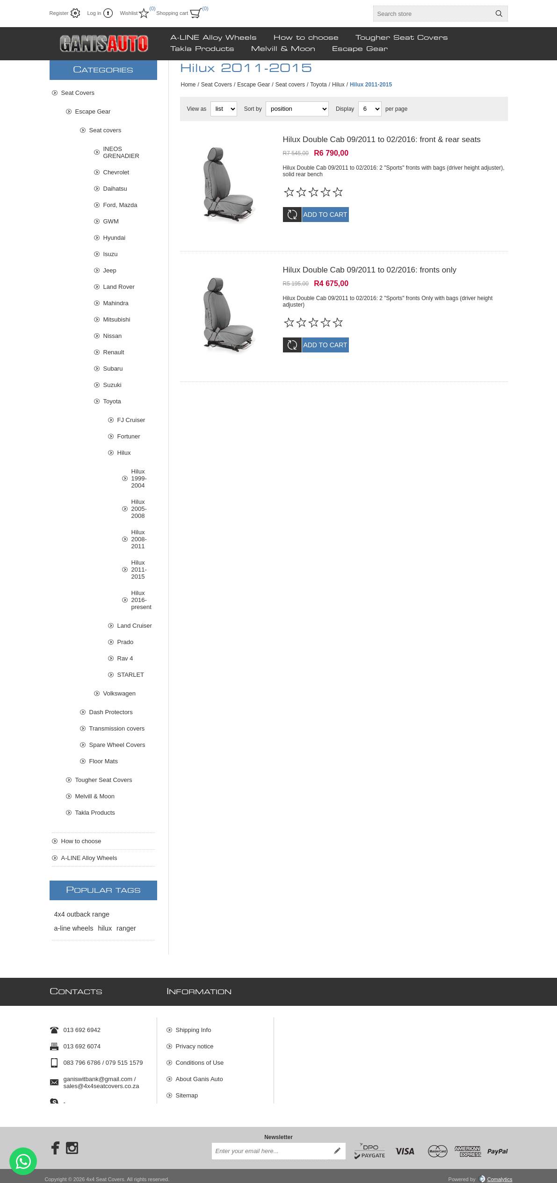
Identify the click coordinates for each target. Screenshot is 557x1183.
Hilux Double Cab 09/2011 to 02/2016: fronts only (369, 263)
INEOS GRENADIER (121, 152)
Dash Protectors (111, 712)
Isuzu (110, 254)
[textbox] (432, 13)
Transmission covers (117, 728)
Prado (125, 641)
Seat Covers (216, 84)
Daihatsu (115, 188)
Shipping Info (193, 1025)
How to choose (81, 841)
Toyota (318, 84)
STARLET (131, 674)
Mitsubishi (116, 319)
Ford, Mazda (120, 204)
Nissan (112, 335)
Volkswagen (119, 693)
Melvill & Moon (95, 796)
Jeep (109, 270)
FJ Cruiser (131, 419)
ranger (126, 928)
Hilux (338, 84)
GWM (111, 221)
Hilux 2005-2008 (139, 508)
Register (59, 13)
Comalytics (495, 1173)
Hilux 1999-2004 (139, 478)
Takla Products (95, 812)
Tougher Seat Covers (103, 779)
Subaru (113, 368)
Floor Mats (103, 761)
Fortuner (128, 436)
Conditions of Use (200, 1058)
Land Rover (119, 286)
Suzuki (112, 384)
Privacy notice (195, 1042)
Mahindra (116, 303)
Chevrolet (116, 172)
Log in (94, 13)
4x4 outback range (81, 914)
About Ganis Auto (199, 1074)
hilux (105, 928)
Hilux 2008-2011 (139, 539)
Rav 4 (125, 658)
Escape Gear (253, 84)
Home (188, 84)
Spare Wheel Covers (117, 744)
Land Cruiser (134, 625)
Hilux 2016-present (141, 599)
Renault (113, 352)
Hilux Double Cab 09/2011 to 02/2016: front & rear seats (382, 139)
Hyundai (114, 237)
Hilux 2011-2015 (139, 569)
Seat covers (290, 84)
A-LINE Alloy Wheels (89, 857)
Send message (23, 1161)
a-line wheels (74, 928)
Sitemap (187, 1091)
